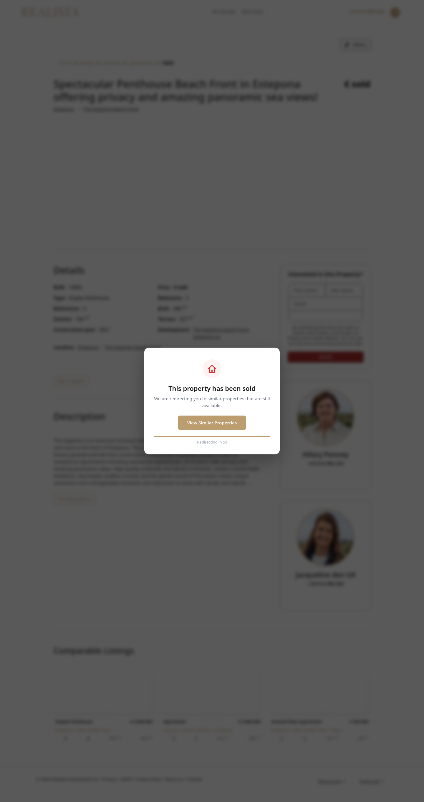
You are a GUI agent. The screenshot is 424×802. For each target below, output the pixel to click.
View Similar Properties (212, 423)
